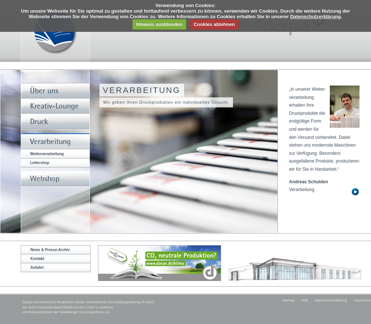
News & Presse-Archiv (50, 250)
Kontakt (37, 259)
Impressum (362, 300)
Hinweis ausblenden (159, 24)
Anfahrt (37, 267)
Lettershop (39, 163)
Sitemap (288, 300)
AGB (304, 300)
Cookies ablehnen (214, 24)
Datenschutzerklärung (315, 16)
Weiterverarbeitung (47, 154)
